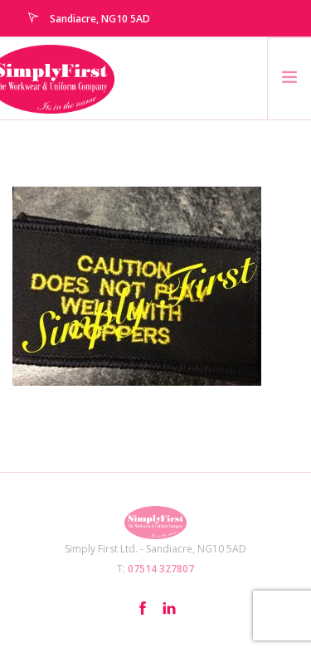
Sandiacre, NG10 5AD (100, 19)
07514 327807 (161, 569)
